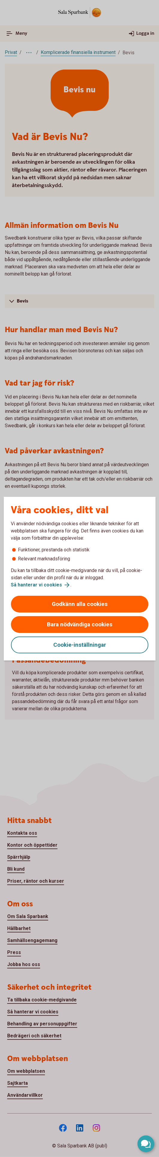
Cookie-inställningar (79, 644)
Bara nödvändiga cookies (79, 624)
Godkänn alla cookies (79, 604)
